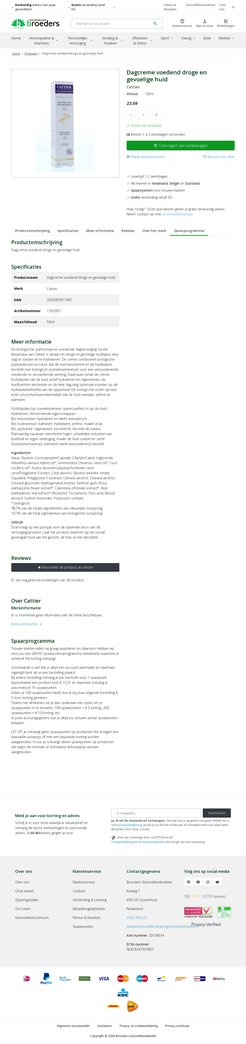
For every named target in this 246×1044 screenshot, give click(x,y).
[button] (145, 156)
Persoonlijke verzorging (80, 40)
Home (16, 38)
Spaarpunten (83, 926)
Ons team (23, 908)
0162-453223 (137, 917)
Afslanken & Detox (142, 40)
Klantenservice (84, 882)
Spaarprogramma (189, 230)
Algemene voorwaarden (73, 1026)
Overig (188, 38)
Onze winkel (24, 891)
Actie (207, 38)
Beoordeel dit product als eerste (65, 567)
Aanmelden (217, 813)
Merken (227, 38)
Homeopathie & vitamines (44, 40)
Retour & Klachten (87, 917)
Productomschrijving (32, 230)
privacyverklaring (130, 825)
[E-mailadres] (156, 813)
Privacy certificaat (177, 1026)
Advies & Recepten (170, 7)
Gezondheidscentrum (200, 5)
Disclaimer (105, 1026)
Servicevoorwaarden (151, 842)
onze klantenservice (177, 214)
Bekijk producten (27, 624)
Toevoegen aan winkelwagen (181, 145)
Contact (79, 891)
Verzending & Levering (90, 900)
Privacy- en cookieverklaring (139, 1026)
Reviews (128, 230)
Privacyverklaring (122, 842)
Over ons (222, 7)
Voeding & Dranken (112, 40)
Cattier (133, 87)
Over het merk (154, 230)
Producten (31, 53)
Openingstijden (26, 900)
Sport (167, 38)
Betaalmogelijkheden (89, 908)
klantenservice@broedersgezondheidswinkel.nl (163, 926)
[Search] (111, 24)
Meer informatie (100, 230)
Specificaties (67, 230)
